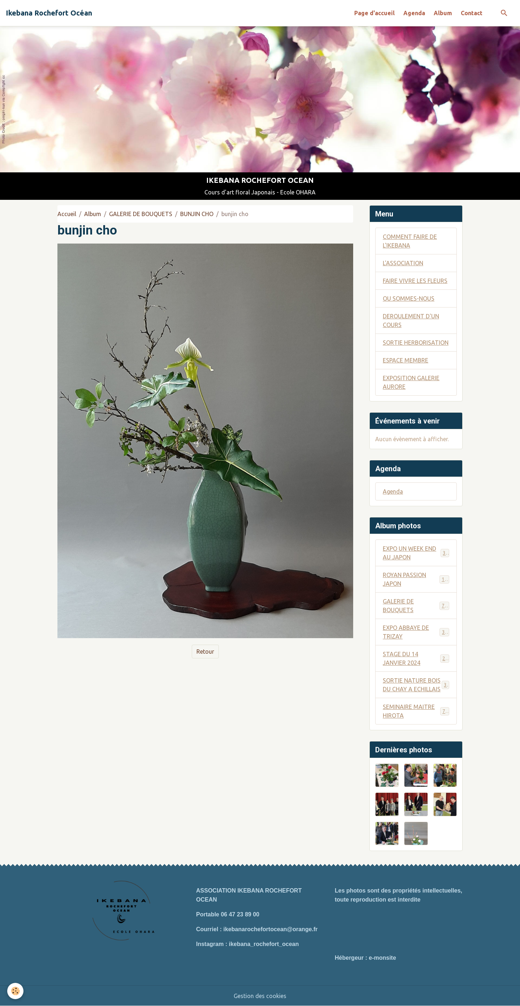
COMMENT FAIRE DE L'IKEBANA (410, 241)
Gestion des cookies (260, 996)
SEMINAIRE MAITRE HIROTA (416, 711)
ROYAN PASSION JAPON (416, 579)
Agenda (414, 13)
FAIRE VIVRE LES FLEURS (415, 281)
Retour (205, 651)
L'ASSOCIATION (403, 263)
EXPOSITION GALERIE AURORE (411, 382)
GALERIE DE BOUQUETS (140, 214)
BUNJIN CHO (196, 214)
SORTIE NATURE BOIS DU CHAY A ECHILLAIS (416, 684)
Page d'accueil (374, 13)
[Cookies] (15, 991)
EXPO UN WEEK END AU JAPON (416, 552)
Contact (471, 13)
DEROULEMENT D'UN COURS (411, 320)
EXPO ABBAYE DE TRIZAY (416, 632)
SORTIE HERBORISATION (415, 342)
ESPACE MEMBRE (405, 360)
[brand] (49, 13)
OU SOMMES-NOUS (408, 298)
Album (443, 13)
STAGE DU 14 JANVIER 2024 (416, 658)
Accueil (66, 214)
